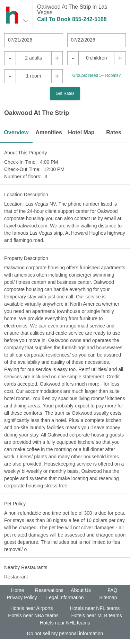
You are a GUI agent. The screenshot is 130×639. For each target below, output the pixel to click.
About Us (81, 590)
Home (17, 590)
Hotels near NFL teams (95, 608)
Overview (16, 132)
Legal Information (65, 597)
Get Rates (64, 93)
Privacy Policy (22, 597)
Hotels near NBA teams (33, 615)
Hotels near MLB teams (96, 615)
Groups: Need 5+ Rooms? (96, 75)
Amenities (48, 132)
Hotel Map (81, 132)
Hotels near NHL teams (65, 623)
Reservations (49, 590)
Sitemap (108, 597)
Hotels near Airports (31, 608)
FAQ (112, 590)
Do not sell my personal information (65, 633)
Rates (113, 132)
